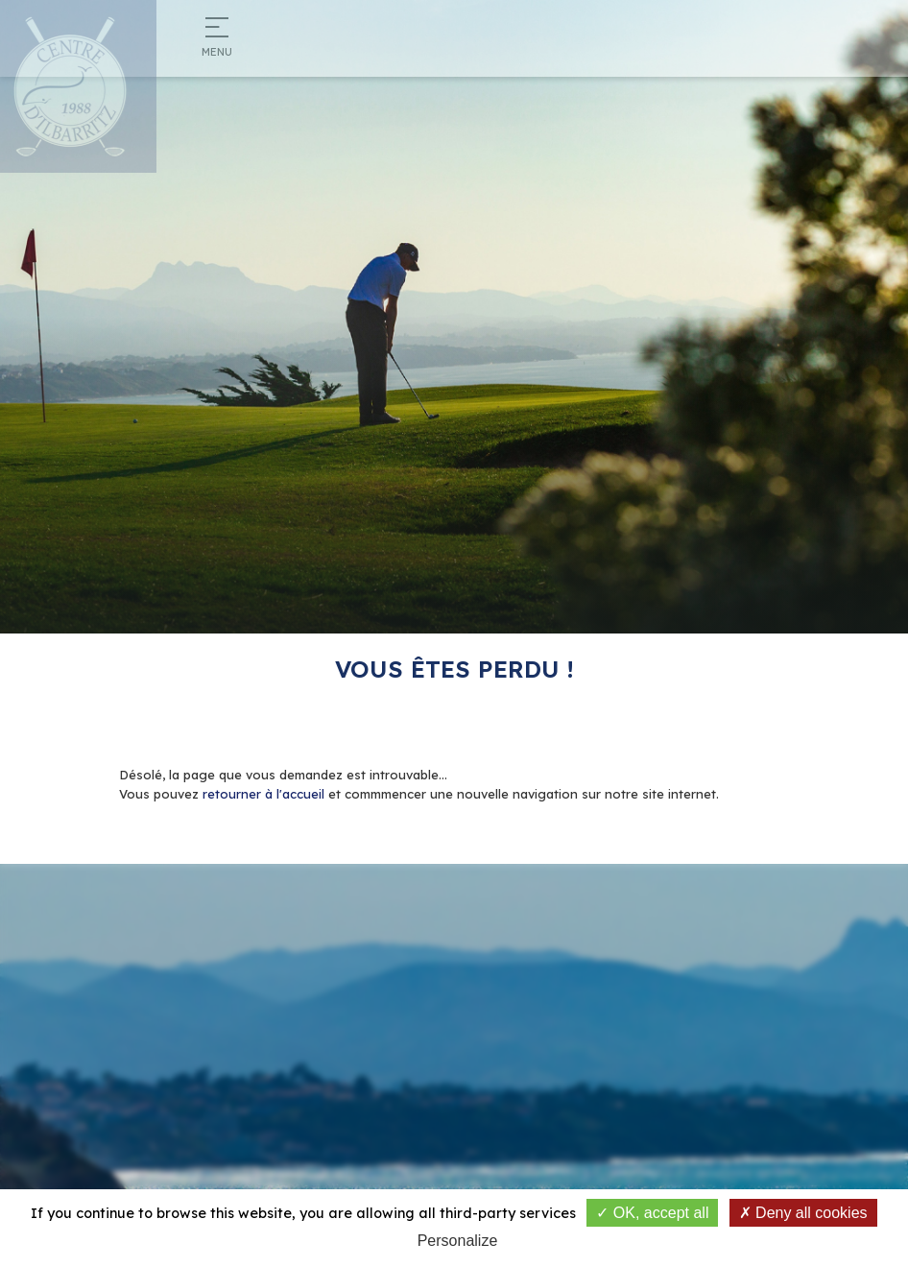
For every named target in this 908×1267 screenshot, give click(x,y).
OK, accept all (652, 1213)
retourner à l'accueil (263, 793)
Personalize (458, 1240)
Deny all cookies (803, 1213)
